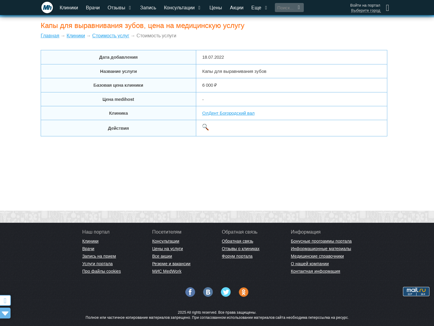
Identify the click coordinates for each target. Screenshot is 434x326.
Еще (259, 7)
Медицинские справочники (317, 256)
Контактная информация (315, 271)
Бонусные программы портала (321, 241)
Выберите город (365, 10)
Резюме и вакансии (171, 263)
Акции (237, 7)
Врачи (93, 7)
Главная (50, 35)
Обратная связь (237, 241)
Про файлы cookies (101, 271)
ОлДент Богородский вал (228, 113)
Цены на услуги (167, 248)
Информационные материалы (321, 248)
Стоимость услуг (110, 35)
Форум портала (237, 256)
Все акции (162, 256)
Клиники (69, 7)
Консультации (183, 7)
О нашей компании (310, 263)
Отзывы (120, 7)
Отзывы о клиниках (240, 248)
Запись (148, 7)
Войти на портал (365, 5)
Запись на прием (99, 256)
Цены (215, 7)
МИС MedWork (166, 271)
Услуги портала (97, 263)
